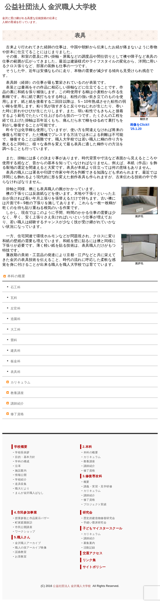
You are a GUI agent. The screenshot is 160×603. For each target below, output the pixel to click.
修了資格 (17, 414)
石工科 (15, 287)
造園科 (15, 319)
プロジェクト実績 (95, 504)
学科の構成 (22, 461)
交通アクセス (93, 553)
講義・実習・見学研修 (98, 486)
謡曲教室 (20, 552)
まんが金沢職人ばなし (29, 492)
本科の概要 (16, 276)
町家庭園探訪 (23, 522)
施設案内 (20, 470)
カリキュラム (21, 382)
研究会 (88, 512)
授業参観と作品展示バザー (32, 518)
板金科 (15, 361)
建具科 (15, 350)
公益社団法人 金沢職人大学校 (72, 586)
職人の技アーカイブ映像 (31, 547)
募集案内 (89, 543)
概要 (86, 481)
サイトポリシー (94, 567)
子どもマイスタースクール (102, 528)
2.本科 (87, 447)
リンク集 (89, 560)
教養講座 (17, 393)
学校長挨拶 (22, 452)
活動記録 (89, 547)
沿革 (18, 466)
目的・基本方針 (25, 457)
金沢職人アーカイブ (28, 543)
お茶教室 (20, 556)
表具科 (15, 372)
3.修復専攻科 (92, 476)
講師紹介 (17, 403)
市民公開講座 (23, 527)
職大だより (22, 488)
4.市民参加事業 (25, 512)
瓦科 (14, 298)
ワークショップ (25, 531)
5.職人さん (22, 537)
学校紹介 (20, 479)
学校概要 (20, 447)
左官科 (15, 308)
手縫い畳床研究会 (95, 522)
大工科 (15, 329)
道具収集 (20, 484)
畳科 (14, 340)
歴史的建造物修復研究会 (99, 518)
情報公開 (20, 475)
